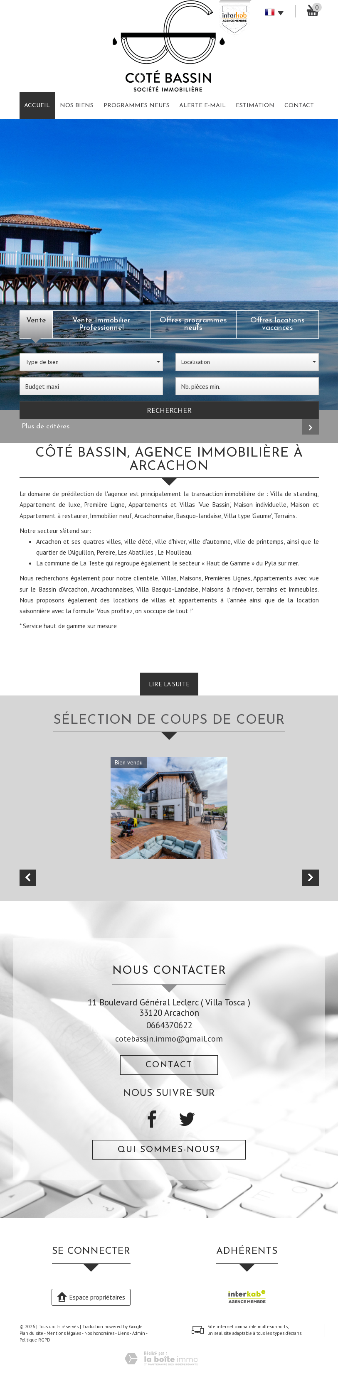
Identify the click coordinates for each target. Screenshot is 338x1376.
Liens (123, 1333)
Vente (36, 320)
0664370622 (169, 1025)
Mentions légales (64, 1333)
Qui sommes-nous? (169, 1149)
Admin (138, 1333)
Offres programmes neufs (193, 324)
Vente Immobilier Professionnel (101, 324)
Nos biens (77, 106)
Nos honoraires (99, 1333)
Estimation (255, 106)
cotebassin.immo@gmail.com (169, 1038)
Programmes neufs (137, 106)
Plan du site (31, 1333)
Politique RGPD (35, 1340)
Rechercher (169, 410)
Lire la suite (169, 684)
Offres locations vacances (277, 324)
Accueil (37, 106)
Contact (299, 106)
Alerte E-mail (202, 106)
